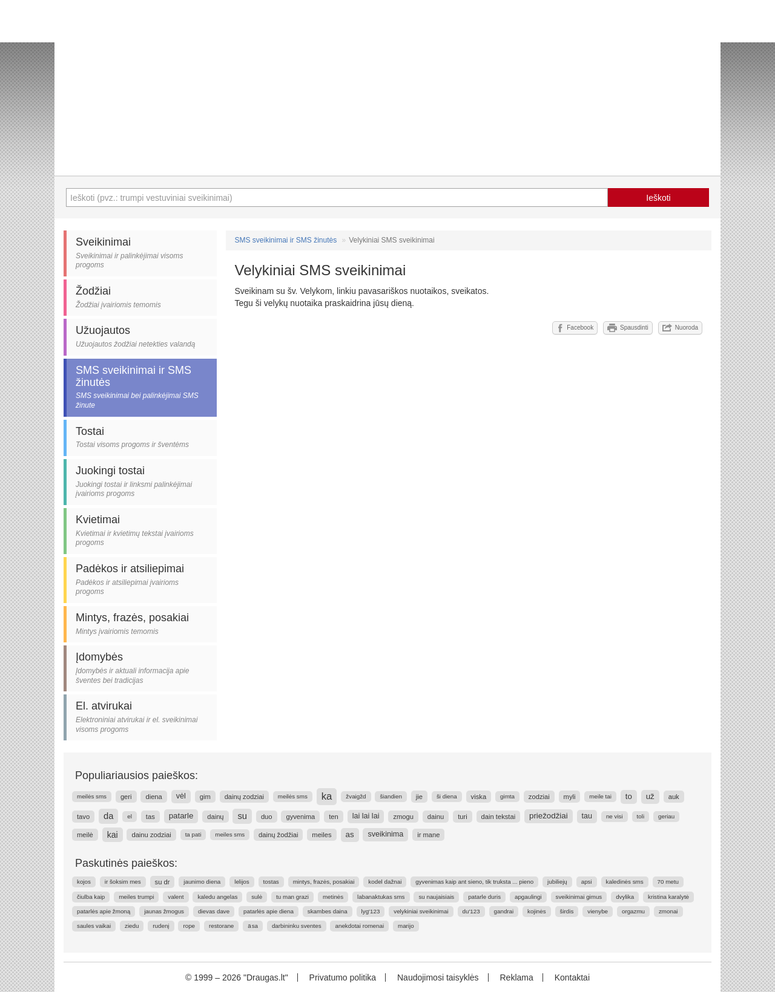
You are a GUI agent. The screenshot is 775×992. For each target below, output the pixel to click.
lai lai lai (366, 816)
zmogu (403, 816)
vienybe (597, 911)
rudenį (161, 925)
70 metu (668, 881)
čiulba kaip (91, 896)
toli (641, 816)
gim (205, 796)
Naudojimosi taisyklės (438, 977)
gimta (507, 796)
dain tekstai (498, 816)
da (108, 816)
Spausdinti (627, 328)
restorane (221, 925)
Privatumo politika (343, 977)
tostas (271, 881)
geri (126, 796)
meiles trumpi (136, 896)
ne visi (614, 816)
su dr (162, 882)
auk (673, 796)
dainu (435, 816)
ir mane (428, 834)
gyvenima (300, 816)
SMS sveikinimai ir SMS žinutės (286, 240)
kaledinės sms (625, 881)
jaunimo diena (201, 881)
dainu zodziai (151, 834)
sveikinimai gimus (579, 896)
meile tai (600, 796)
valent (175, 896)
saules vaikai (94, 925)
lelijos (241, 881)
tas (150, 816)
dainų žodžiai (278, 834)
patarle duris (484, 896)
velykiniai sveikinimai (421, 911)
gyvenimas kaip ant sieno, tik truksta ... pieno (474, 881)
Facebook (574, 328)
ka (327, 796)
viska (479, 796)
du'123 (471, 911)
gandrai (504, 911)
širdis (567, 911)
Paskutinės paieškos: (126, 863)
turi (462, 816)
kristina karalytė (668, 896)
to (628, 796)
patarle (181, 815)
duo (266, 816)
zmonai (668, 911)
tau (587, 816)
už (650, 796)
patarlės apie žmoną (103, 911)
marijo (406, 925)
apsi (586, 881)
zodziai (539, 796)
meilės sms (92, 796)
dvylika (625, 896)
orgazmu (633, 911)
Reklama (516, 977)
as (350, 834)
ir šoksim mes (123, 881)
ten (333, 816)
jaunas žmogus (164, 911)
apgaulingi (528, 896)
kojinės (536, 911)
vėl (181, 796)
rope (189, 925)
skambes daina (328, 911)
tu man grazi (292, 896)
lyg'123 (370, 911)
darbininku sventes (297, 925)
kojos (84, 881)
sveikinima (385, 834)
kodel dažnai (384, 881)
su (242, 816)
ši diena (447, 796)
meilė (85, 834)
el (129, 816)
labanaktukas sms (380, 896)
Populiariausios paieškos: (136, 775)
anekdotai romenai (359, 925)
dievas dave (213, 911)
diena (153, 796)
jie (419, 796)
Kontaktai (572, 977)
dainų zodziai (244, 796)
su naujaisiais (436, 896)
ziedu (132, 925)
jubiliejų (557, 881)
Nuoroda (680, 328)
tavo (83, 816)
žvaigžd (356, 796)
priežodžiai (548, 815)
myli (570, 796)
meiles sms (230, 834)
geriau (666, 816)
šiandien (391, 796)
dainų (215, 816)
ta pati (193, 834)
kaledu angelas (217, 896)
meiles (321, 834)
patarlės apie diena (268, 911)
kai (112, 835)
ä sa (253, 925)
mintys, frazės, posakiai (324, 881)
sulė (256, 896)
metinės (333, 896)
